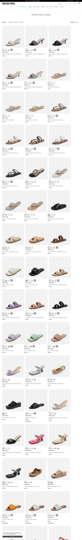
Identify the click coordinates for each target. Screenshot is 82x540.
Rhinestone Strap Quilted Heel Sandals (69, 257)
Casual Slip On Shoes (24, 491)
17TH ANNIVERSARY (22, 6)
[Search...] (63, 3)
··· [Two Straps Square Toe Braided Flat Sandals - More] (11, 195)
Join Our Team (48, 538)
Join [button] (77, 538)
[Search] (70, 3)
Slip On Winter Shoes (17, 491)
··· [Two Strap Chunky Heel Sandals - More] (70, 376)
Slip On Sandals (53, 491)
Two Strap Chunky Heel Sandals (67, 380)
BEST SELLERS (36, 6)
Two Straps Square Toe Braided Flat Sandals (11, 199)
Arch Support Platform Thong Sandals (10, 288)
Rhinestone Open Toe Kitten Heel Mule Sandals (10, 51)
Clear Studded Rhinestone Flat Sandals (10, 111)
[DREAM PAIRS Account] (74, 3)
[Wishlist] (76, 3)
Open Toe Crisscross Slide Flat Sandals (30, 169)
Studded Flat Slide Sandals (47, 288)
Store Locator (47, 536)
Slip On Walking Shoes (46, 491)
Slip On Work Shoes (31, 491)
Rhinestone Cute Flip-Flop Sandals (29, 140)
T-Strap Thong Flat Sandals (27, 412)
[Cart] (78, 3)
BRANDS (62, 6)
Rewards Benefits (32, 536)
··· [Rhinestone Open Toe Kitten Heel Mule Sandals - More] (11, 46)
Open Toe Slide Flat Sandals (27, 199)
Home (3, 9)
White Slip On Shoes (6, 491)
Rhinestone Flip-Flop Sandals (28, 81)
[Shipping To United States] (76, 0)
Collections (7, 9)
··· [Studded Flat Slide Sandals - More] (51, 284)
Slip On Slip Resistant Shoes (38, 491)
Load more (40, 478)
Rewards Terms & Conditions (34, 538)
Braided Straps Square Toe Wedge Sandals (50, 441)
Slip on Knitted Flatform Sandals (28, 288)
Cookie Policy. (13, 534)
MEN (48, 6)
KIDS (51, 6)
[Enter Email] (65, 538)
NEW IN (30, 6)
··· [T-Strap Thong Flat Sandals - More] (31, 408)
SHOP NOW (40, 0)
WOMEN (43, 6)
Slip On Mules (11, 491)
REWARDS (56, 6)
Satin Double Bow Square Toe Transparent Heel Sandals (50, 258)
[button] (77, 0)
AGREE (12, 536)
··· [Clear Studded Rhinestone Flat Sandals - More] (11, 107)
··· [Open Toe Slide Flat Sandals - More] (31, 195)
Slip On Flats (58, 491)
